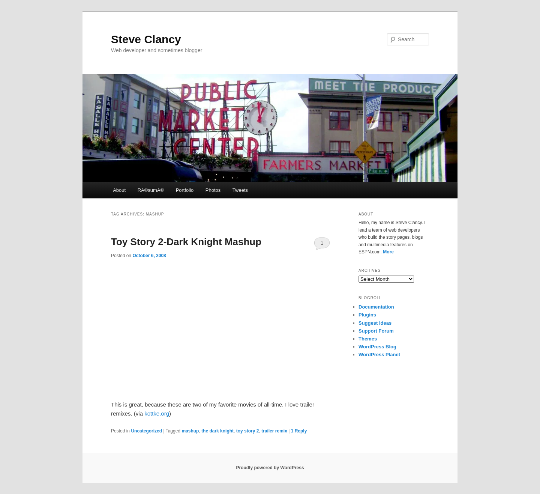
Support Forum (376, 331)
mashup (190, 431)
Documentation (376, 307)
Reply (299, 431)
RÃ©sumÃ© (151, 190)
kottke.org (156, 413)
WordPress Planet (379, 354)
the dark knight (217, 431)
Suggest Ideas (375, 323)
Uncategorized (146, 431)
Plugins (367, 315)
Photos (213, 190)
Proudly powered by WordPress (270, 467)
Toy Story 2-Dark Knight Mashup (186, 241)
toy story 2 (247, 431)
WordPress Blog (377, 346)
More (388, 252)
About (119, 190)
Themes (367, 339)
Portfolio (185, 190)
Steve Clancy (146, 39)
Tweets (240, 190)
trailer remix (274, 431)
